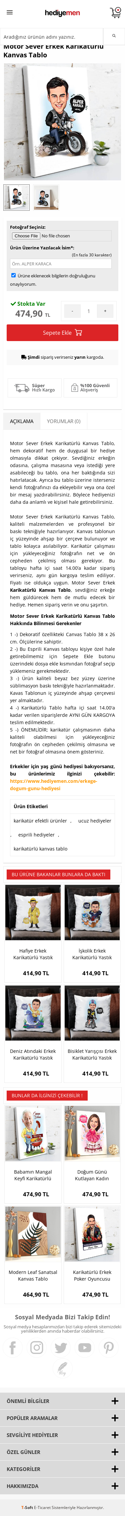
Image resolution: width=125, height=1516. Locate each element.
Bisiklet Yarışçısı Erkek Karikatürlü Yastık (92, 1054)
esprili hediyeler (36, 835)
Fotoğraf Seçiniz (27, 227)
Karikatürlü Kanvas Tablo (40, 590)
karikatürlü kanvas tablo (40, 849)
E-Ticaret (42, 1507)
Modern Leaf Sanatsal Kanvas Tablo (33, 1275)
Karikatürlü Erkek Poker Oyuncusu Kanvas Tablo (92, 1275)
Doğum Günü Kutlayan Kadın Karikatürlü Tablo (92, 1175)
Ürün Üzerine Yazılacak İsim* (41, 248)
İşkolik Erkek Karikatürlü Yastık (92, 954)
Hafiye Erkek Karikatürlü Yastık (33, 954)
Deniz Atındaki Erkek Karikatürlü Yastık (33, 1054)
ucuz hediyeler (94, 821)
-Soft (27, 1507)
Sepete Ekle (62, 332)
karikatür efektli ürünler (40, 821)
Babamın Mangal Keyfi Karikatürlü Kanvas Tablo (33, 1175)
